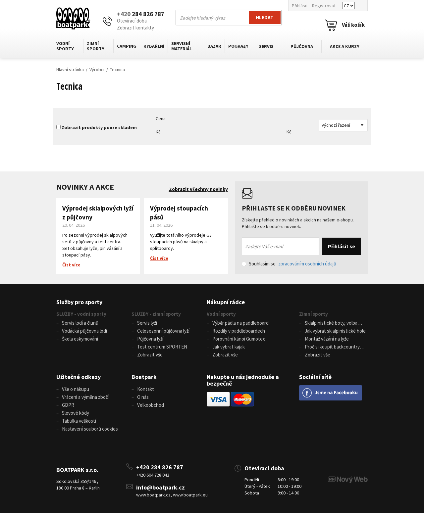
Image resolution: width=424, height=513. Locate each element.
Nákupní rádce (226, 302)
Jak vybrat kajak (228, 347)
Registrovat (324, 6)
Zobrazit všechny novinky (198, 189)
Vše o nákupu (75, 389)
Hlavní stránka (70, 69)
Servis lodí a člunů (80, 323)
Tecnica (117, 69)
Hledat (265, 17)
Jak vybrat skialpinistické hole (335, 331)
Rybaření (153, 46)
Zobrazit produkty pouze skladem (99, 127)
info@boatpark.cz (160, 487)
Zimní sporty (95, 46)
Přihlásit (300, 6)
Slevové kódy (75, 413)
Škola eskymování (80, 339)
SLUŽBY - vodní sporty (81, 314)
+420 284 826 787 (159, 467)
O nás (143, 397)
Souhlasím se (289, 263)
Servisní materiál (181, 46)
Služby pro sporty (79, 302)
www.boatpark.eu (190, 495)
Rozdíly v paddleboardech (238, 331)
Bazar (214, 46)
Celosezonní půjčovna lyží (163, 331)
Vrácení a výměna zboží (85, 397)
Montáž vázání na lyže (327, 339)
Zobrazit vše (150, 354)
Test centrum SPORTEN (162, 347)
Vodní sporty (65, 46)
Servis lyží (147, 323)
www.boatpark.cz (153, 495)
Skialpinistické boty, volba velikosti (328, 323)
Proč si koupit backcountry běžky (329, 347)
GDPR (68, 405)
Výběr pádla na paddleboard (240, 323)
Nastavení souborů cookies (90, 429)
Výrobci (96, 69)
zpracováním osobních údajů (307, 263)
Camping (126, 46)
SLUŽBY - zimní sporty (156, 314)
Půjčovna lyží (150, 339)
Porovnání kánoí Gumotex (238, 339)
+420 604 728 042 (152, 475)
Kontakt (145, 389)
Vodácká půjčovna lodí (84, 331)
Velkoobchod (150, 405)
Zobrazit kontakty (135, 27)
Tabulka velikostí (79, 421)
